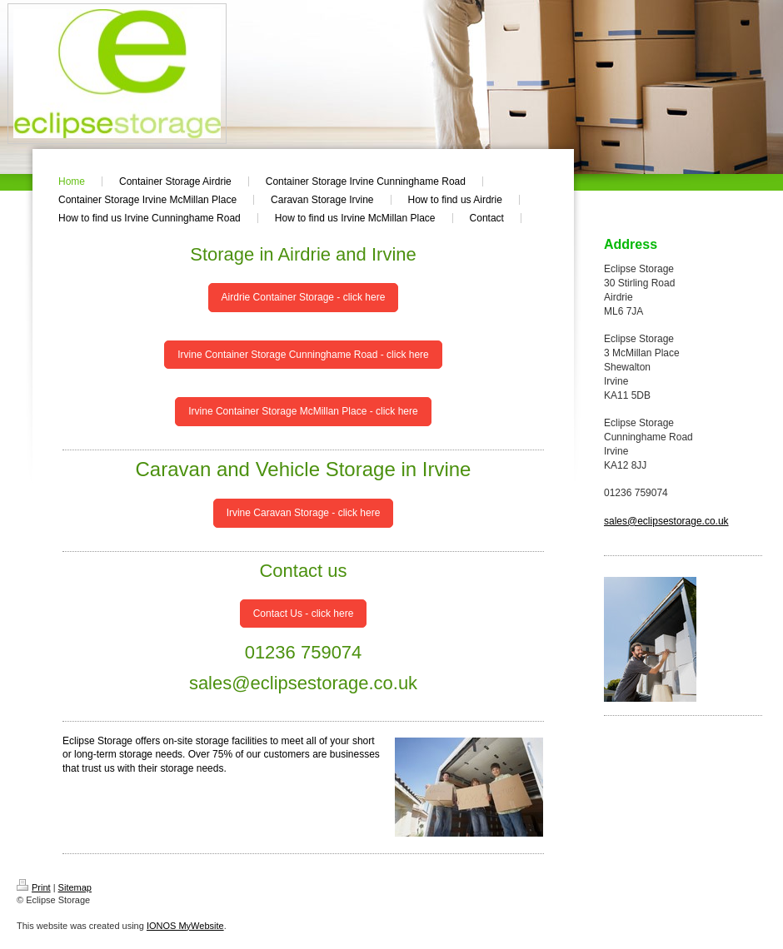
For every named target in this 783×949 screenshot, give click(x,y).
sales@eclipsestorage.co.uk (666, 521)
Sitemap (75, 887)
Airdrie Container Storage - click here (304, 297)
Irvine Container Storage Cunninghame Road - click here (303, 354)
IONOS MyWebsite (185, 926)
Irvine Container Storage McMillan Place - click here (302, 411)
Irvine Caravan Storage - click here (304, 513)
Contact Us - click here (303, 613)
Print (34, 887)
